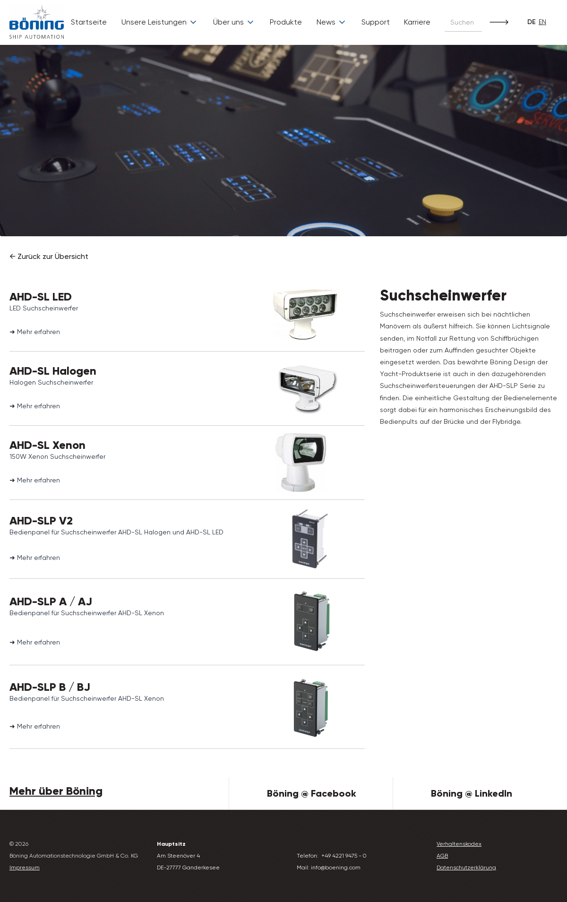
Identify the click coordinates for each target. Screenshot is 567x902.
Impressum (24, 867)
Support (375, 21)
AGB (442, 855)
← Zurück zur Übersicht (48, 256)
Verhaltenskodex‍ (459, 844)
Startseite (89, 21)
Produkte (286, 21)
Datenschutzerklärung (466, 867)
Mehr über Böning (56, 791)
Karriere (417, 21)
